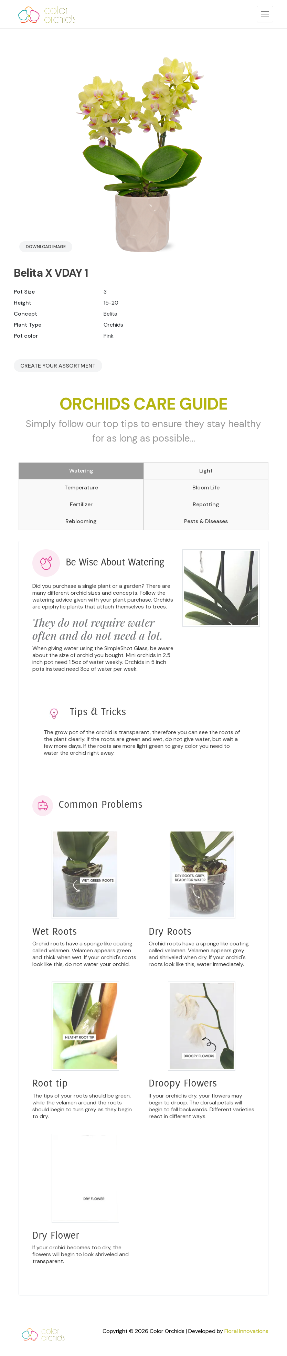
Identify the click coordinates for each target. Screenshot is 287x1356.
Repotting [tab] (206, 504)
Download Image (46, 247)
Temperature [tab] (81, 487)
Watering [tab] (81, 470)
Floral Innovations (246, 1331)
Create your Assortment (58, 365)
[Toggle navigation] (265, 14)
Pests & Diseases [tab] (206, 521)
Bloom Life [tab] (206, 487)
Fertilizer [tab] (81, 504)
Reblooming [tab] (81, 521)
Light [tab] (206, 470)
